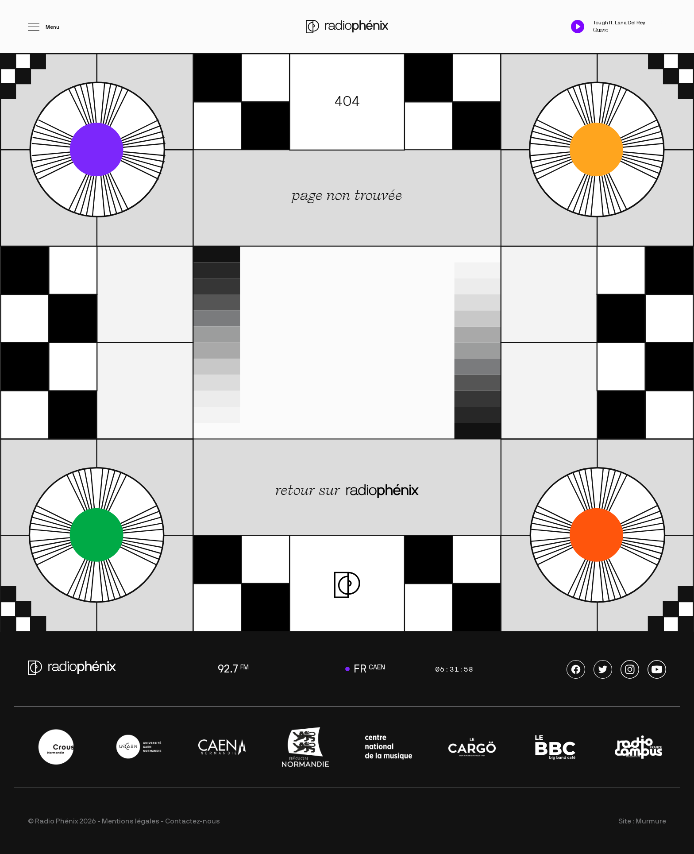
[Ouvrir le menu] (43, 27)
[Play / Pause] (577, 26)
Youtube (657, 669)
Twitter (603, 669)
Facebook (576, 669)
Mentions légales (130, 821)
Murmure (651, 821)
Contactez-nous (192, 821)
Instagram (630, 669)
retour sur (347, 490)
